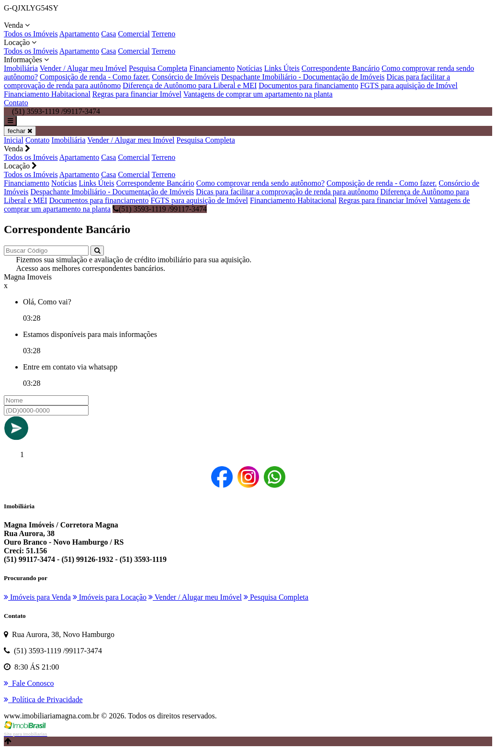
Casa (108, 34)
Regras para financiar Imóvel (136, 94)
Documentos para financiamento (308, 85)
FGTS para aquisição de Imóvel (409, 85)
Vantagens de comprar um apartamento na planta (258, 94)
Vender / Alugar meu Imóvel (83, 68)
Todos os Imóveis (31, 34)
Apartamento (79, 34)
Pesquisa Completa (158, 68)
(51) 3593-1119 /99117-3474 (160, 209)
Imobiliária (21, 68)
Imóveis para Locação (110, 597)
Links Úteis (282, 68)
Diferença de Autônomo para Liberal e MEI (190, 85)
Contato (16, 103)
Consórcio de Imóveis (185, 77)
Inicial (13, 140)
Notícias (249, 68)
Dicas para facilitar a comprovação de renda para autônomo (287, 192)
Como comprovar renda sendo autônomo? (260, 183)
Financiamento (212, 68)
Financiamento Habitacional (47, 94)
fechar (20, 130)
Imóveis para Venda (37, 597)
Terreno (164, 34)
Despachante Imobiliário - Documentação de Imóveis (303, 77)
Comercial (134, 34)
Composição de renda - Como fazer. (95, 77)
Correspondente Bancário (341, 68)
